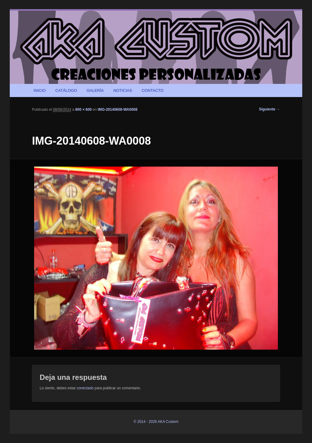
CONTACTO (153, 90)
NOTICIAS (122, 90)
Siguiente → (269, 109)
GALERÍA (95, 90)
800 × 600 (83, 109)
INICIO (40, 90)
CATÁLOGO (66, 90)
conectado (85, 388)
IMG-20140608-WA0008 (117, 109)
